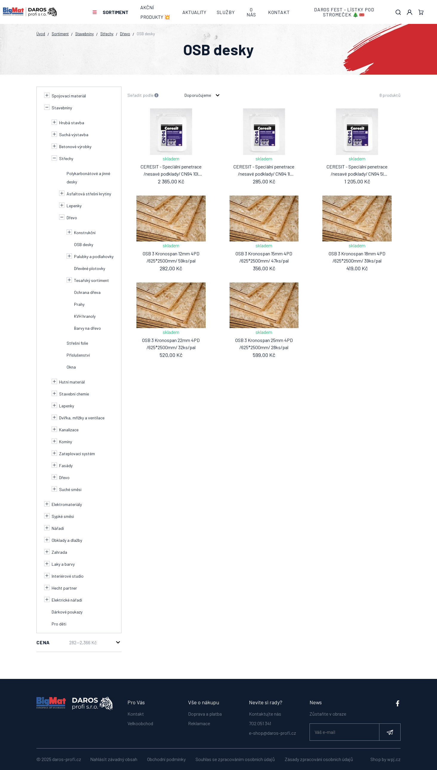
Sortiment (115, 12)
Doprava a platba (205, 711)
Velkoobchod (140, 720)
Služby (226, 12)
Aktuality (194, 12)
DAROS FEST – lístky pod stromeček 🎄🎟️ (344, 12)
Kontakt (279, 12)
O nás (251, 12)
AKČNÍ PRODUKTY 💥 (155, 12)
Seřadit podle (143, 95)
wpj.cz (394, 759)
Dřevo (125, 33)
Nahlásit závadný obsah (113, 759)
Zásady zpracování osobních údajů (319, 759)
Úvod (40, 33)
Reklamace (199, 720)
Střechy (106, 33)
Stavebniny (84, 33)
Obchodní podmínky (166, 759)
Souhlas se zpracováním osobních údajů (235, 759)
